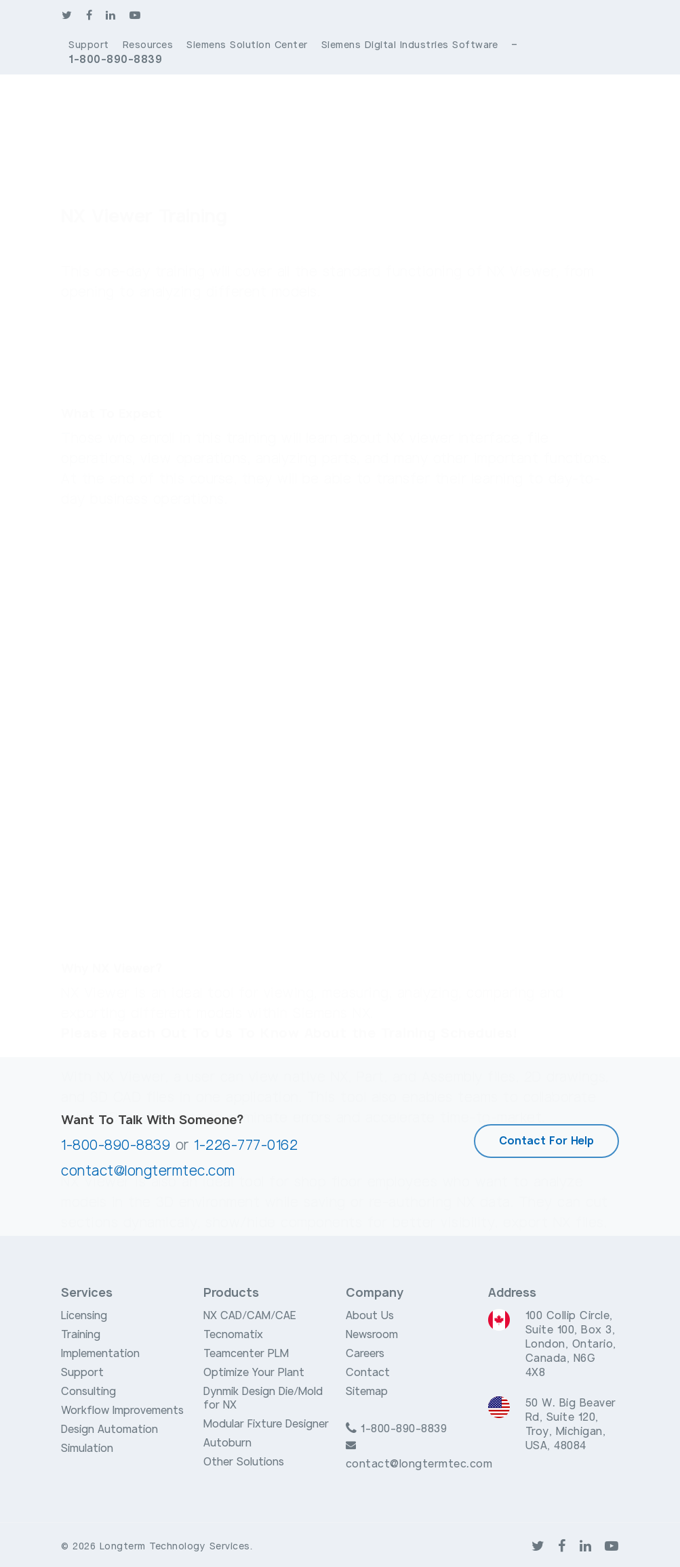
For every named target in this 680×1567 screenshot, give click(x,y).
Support (82, 1373)
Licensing (84, 1316)
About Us (370, 1316)
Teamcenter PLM (246, 1354)
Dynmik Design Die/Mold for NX (263, 1398)
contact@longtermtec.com (148, 1171)
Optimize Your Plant (253, 1373)
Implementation (100, 1354)
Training (80, 1335)
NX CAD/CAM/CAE (249, 1316)
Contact (368, 1373)
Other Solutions (243, 1462)
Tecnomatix (233, 1335)
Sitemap (367, 1392)
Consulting (88, 1392)
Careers (365, 1354)
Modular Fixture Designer (266, 1424)
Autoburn (227, 1443)
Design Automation (109, 1429)
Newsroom (372, 1335)
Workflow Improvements (122, 1410)
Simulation (87, 1448)
